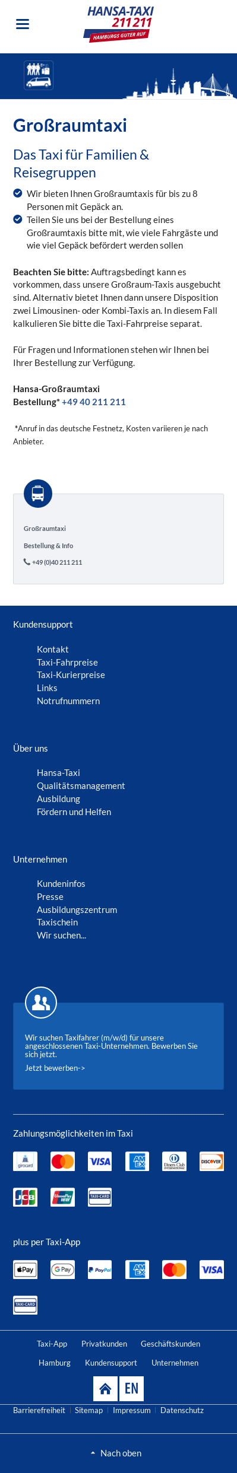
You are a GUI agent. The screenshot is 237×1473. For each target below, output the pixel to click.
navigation (23, 24)
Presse (50, 896)
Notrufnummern (68, 700)
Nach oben (120, 1452)
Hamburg (55, 1362)
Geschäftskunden (170, 1343)
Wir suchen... (61, 935)
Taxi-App (52, 1343)
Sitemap (89, 1410)
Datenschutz (182, 1410)
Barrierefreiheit (39, 1410)
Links (47, 687)
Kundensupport (111, 1362)
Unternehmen (174, 1362)
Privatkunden (104, 1343)
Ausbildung (58, 798)
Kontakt (53, 649)
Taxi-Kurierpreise (71, 674)
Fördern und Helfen (74, 811)
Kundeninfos (61, 883)
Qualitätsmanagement (81, 785)
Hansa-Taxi (58, 772)
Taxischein (57, 922)
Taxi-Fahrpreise (67, 662)
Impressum (132, 1410)
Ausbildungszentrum (77, 909)
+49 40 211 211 (94, 401)
